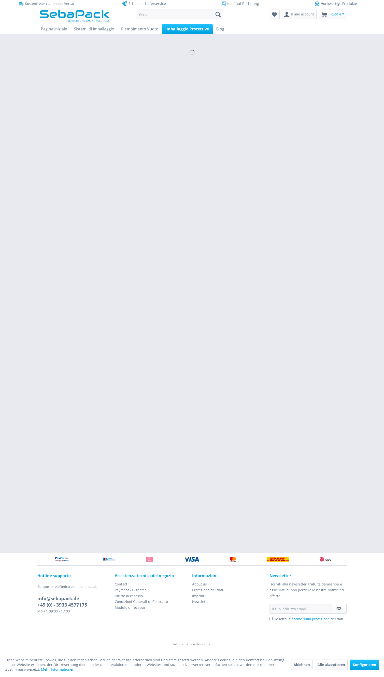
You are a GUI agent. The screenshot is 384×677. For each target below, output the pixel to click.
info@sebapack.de (58, 598)
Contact (121, 584)
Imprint (198, 596)
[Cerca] (218, 14)
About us (199, 584)
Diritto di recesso (129, 596)
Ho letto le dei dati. (309, 619)
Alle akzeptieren (331, 664)
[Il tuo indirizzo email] (300, 609)
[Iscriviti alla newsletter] (339, 609)
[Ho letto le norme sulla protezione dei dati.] (271, 618)
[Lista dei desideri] (274, 14)
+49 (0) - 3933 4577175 (62, 605)
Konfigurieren (364, 664)
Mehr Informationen (57, 669)
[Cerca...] (180, 14)
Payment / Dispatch (131, 590)
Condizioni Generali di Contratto (141, 601)
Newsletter (201, 601)
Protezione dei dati (207, 590)
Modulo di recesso (130, 607)
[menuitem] (180, 14)
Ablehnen (302, 664)
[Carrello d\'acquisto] (333, 14)
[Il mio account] (299, 14)
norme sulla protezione (310, 619)
